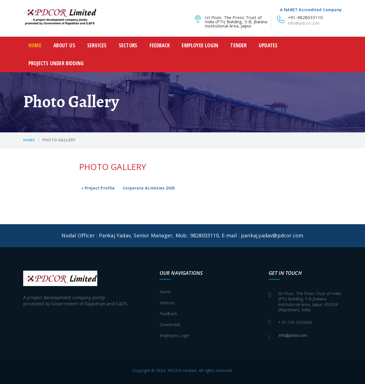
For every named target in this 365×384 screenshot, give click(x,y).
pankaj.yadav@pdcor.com (272, 235)
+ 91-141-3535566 (295, 322)
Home (35, 45)
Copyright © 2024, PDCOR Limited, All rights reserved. (182, 370)
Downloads (170, 324)
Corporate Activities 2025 (149, 188)
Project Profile (100, 188)
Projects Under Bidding (56, 63)
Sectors (128, 45)
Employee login (200, 45)
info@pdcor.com (304, 23)
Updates (268, 45)
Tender (238, 45)
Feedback (160, 45)
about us (64, 45)
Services (97, 45)
